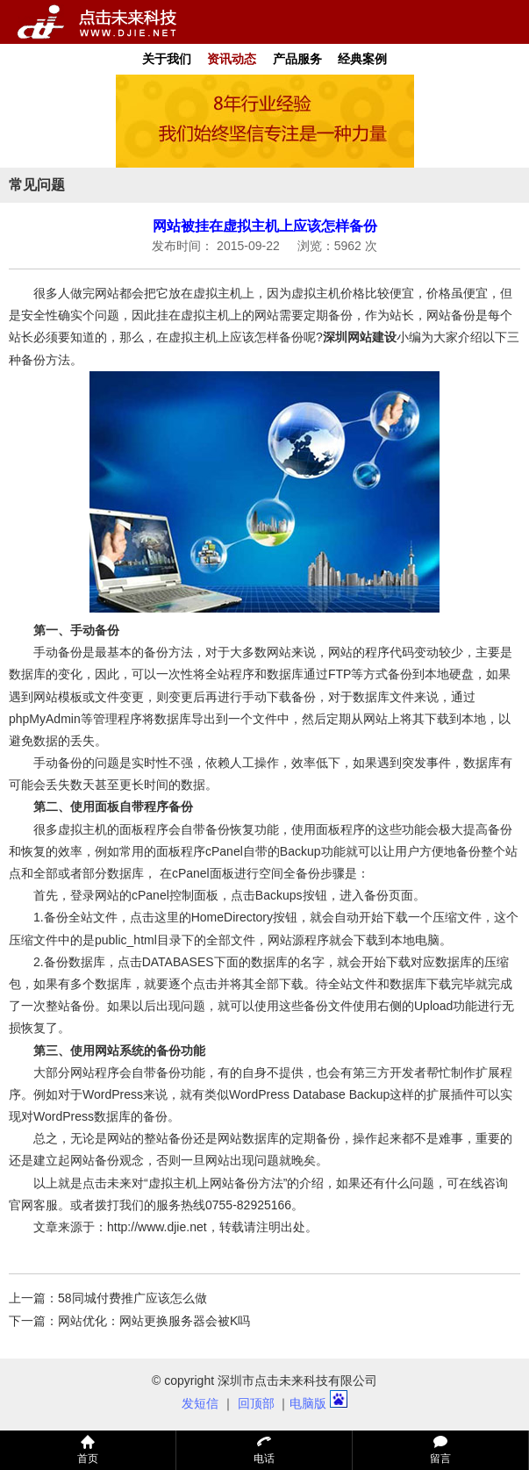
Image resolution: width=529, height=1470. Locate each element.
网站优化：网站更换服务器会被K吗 (154, 1321)
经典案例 (362, 59)
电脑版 (308, 1403)
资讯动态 (231, 59)
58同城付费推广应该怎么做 (132, 1298)
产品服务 (297, 59)
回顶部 (256, 1403)
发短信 (200, 1403)
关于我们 (166, 59)
